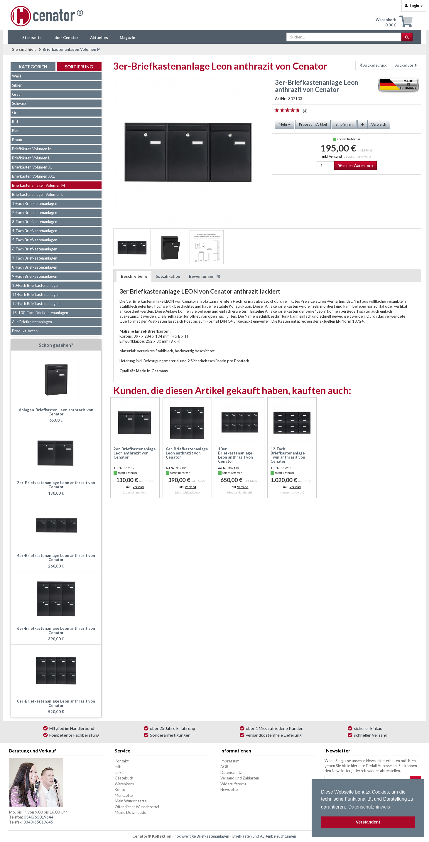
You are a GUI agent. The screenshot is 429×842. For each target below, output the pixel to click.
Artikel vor (406, 65)
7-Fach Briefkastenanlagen (34, 258)
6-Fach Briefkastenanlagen (34, 249)
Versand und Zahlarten (239, 778)
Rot (15, 121)
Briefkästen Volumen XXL (33, 176)
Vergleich (378, 124)
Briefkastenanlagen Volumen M (72, 49)
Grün (16, 112)
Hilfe (118, 766)
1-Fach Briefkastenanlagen (34, 203)
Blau (15, 130)
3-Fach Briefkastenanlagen (34, 221)
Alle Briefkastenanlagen (32, 321)
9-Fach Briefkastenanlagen (34, 276)
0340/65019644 (38, 817)
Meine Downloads (130, 812)
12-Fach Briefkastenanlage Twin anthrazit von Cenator (288, 455)
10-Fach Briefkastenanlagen (36, 285)
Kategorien (33, 66)
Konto (120, 789)
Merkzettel (124, 795)
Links (119, 772)
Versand (335, 156)
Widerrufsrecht (233, 784)
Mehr (284, 124)
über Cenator (65, 37)
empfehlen (344, 124)
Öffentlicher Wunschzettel (137, 806)
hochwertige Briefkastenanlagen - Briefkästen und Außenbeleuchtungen (235, 836)
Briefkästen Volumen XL (32, 167)
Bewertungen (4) (204, 276)
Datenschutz (231, 772)
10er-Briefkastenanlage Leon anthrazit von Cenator (235, 455)
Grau (16, 94)
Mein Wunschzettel (131, 801)
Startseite (32, 37)
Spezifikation (168, 276)
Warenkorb (124, 784)
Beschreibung (134, 276)
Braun (17, 139)
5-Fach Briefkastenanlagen (34, 240)
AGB (224, 766)
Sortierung (79, 66)
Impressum (229, 761)
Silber (17, 85)
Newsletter (229, 789)
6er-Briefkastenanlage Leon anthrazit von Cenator (187, 453)
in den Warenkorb (355, 165)
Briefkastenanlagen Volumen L (37, 194)
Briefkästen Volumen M (32, 148)
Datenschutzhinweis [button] (369, 806)
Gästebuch (124, 778)
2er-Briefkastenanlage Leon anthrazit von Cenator (135, 453)
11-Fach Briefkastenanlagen (36, 294)
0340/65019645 (38, 822)
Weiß (16, 76)
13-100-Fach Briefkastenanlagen (40, 312)
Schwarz (19, 103)
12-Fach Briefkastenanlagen (36, 303)
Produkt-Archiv (25, 331)
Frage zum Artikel (313, 124)
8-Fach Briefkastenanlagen (34, 267)
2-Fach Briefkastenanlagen (34, 212)
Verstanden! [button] (368, 822)
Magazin (127, 37)
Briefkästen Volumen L (31, 158)
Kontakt (122, 761)
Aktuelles (99, 37)
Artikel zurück (373, 65)
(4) (305, 111)
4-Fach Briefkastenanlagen (34, 230)
